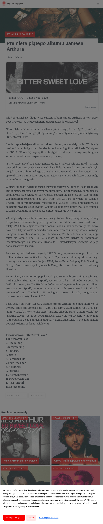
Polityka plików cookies (48, 518)
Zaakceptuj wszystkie (14, 518)
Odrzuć (31, 518)
